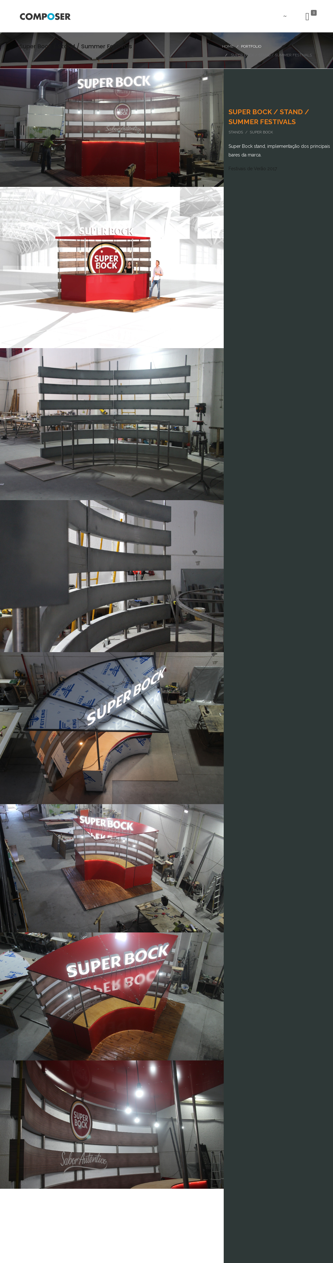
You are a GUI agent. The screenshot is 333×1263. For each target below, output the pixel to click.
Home (227, 46)
